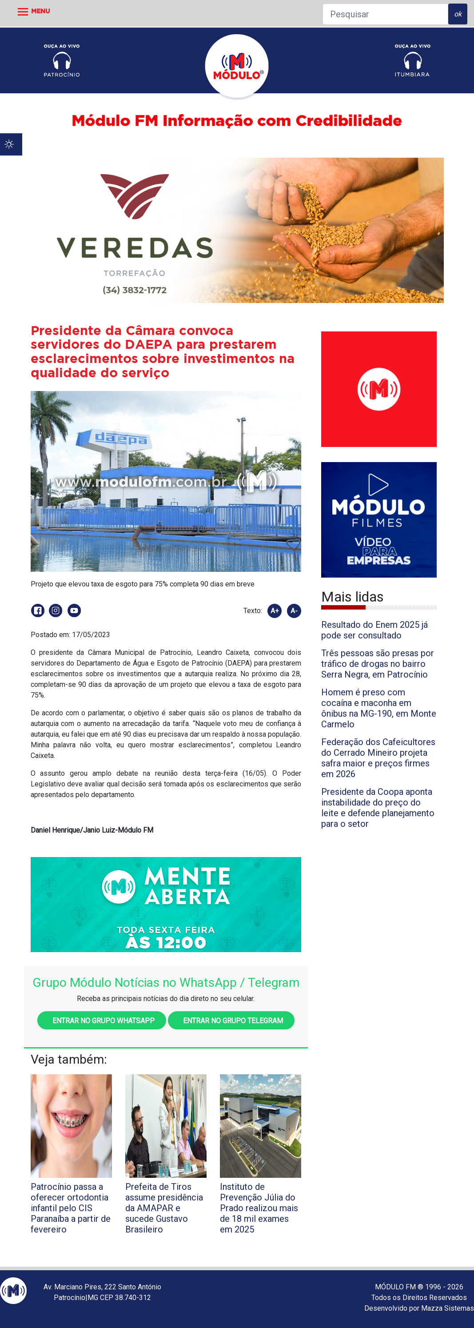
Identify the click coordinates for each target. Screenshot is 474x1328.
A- (294, 611)
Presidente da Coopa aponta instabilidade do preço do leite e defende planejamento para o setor (377, 807)
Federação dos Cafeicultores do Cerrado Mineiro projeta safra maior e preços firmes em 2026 (378, 758)
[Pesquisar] (385, 14)
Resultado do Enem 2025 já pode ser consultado (374, 630)
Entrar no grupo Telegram (231, 1021)
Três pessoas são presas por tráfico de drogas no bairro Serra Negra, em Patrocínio (377, 664)
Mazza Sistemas (447, 1308)
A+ (275, 611)
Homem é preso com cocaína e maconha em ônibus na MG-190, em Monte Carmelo (378, 708)
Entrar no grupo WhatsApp (102, 1021)
